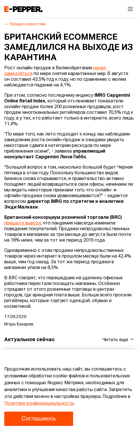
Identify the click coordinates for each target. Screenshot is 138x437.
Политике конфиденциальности (39, 403)
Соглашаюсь (39, 419)
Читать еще (118, 339)
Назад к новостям (25, 24)
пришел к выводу (22, 223)
